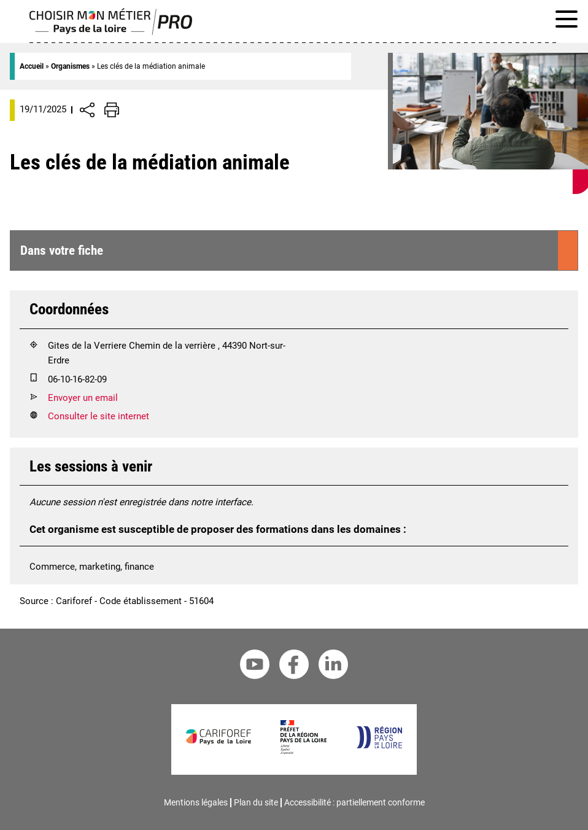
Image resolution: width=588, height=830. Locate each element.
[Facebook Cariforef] (294, 667)
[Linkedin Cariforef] (333, 667)
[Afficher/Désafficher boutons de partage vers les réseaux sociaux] (87, 110)
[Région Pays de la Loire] (379, 745)
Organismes (70, 66)
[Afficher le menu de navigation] (566, 21)
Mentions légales (196, 802)
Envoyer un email (83, 397)
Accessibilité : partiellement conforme (354, 802)
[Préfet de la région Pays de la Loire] (303, 750)
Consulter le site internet (98, 416)
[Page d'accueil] (110, 31)
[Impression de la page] (111, 110)
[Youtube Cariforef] (254, 667)
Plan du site (256, 802)
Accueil (32, 66)
